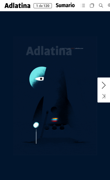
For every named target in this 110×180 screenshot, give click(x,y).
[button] (17, 5)
